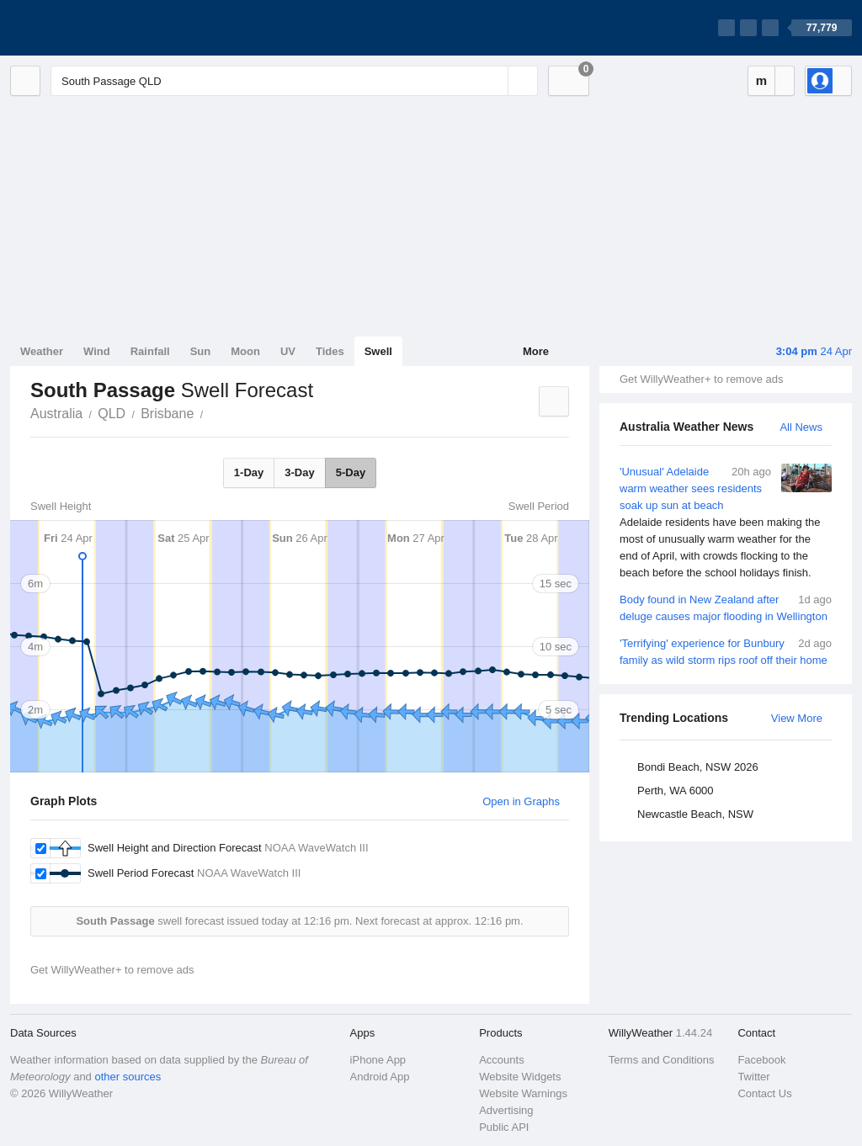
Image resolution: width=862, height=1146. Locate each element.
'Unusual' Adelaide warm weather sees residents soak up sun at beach (726, 522)
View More (796, 718)
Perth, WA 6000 (675, 790)
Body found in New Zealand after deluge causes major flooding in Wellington (726, 607)
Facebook (761, 1059)
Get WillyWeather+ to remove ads (701, 379)
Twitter (753, 1076)
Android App (380, 1076)
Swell (378, 351)
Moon (245, 351)
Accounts (501, 1059)
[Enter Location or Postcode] (294, 81)
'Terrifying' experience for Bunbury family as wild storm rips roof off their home (726, 650)
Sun (200, 351)
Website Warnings (523, 1093)
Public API (504, 1127)
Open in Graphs (521, 801)
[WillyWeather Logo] (89, 27)
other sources (127, 1076)
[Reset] (493, 81)
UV (287, 351)
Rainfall (150, 351)
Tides (330, 351)
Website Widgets (520, 1076)
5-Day (350, 472)
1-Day (248, 472)
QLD (111, 413)
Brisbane (167, 413)
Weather (41, 351)
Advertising (506, 1110)
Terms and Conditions (662, 1059)
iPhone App (378, 1059)
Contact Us (764, 1093)
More (536, 351)
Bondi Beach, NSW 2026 (697, 767)
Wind (96, 351)
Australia (56, 413)
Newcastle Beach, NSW (695, 814)
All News (801, 427)
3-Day (299, 472)
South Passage (212, 412)
